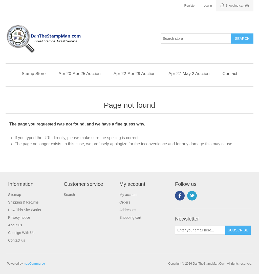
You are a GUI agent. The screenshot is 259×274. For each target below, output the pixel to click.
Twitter (192, 195)
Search (69, 195)
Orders (124, 202)
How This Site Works (24, 210)
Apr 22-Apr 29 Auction (135, 73)
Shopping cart (130, 217)
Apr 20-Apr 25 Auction (79, 73)
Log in (208, 5)
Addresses (127, 210)
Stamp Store (34, 73)
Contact (230, 73)
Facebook (180, 195)
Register (190, 5)
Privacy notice (19, 217)
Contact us (16, 240)
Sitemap (14, 195)
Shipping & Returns (23, 202)
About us (15, 225)
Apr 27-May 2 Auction (189, 73)
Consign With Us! (21, 233)
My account (128, 195)
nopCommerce (34, 263)
